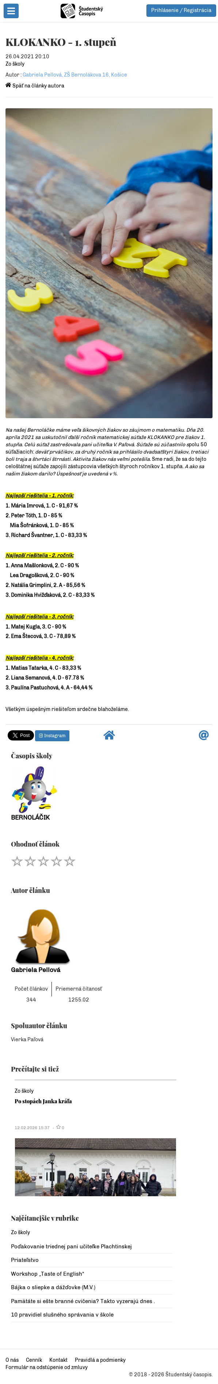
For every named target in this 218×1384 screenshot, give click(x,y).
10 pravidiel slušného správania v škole (62, 1314)
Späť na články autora (34, 86)
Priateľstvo (25, 1260)
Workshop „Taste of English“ (47, 1274)
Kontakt (58, 1360)
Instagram (52, 735)
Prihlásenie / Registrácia (181, 10)
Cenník (34, 1360)
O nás (12, 1360)
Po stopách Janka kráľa (43, 1101)
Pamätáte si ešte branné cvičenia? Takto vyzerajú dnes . (83, 1301)
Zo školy (14, 64)
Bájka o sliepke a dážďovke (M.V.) (53, 1287)
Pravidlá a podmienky (100, 1360)
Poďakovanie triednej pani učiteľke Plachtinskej (71, 1246)
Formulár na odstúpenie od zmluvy (46, 1367)
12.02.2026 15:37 (32, 1127)
